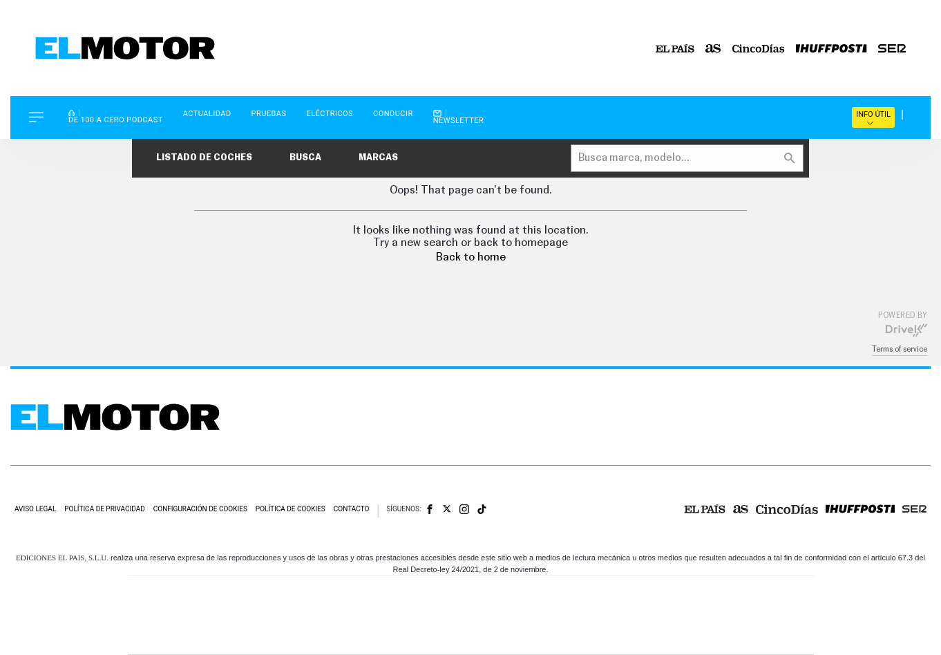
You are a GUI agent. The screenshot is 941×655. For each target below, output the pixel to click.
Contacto (352, 509)
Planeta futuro (654, 615)
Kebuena (704, 615)
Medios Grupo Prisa (189, 639)
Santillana (443, 594)
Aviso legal (35, 509)
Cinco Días (500, 615)
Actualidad (207, 113)
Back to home (471, 257)
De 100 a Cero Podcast (115, 116)
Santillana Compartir (516, 594)
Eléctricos (329, 113)
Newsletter (458, 117)
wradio (447, 615)
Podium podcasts (440, 636)
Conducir (393, 113)
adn (665, 594)
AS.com (620, 594)
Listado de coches (204, 157)
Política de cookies (290, 509)
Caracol (716, 594)
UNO (408, 615)
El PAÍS (312, 594)
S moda (557, 636)
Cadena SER (576, 594)
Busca (305, 157)
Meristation (685, 636)
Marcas (378, 157)
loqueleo (618, 636)
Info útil (873, 118)
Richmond (304, 636)
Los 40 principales (379, 594)
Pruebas (269, 113)
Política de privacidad (104, 509)
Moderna (372, 636)
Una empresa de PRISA (190, 605)
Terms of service (899, 349)
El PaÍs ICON (499, 636)
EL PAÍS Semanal (603, 615)
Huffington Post (331, 615)
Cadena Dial (552, 615)
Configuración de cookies (200, 509)
